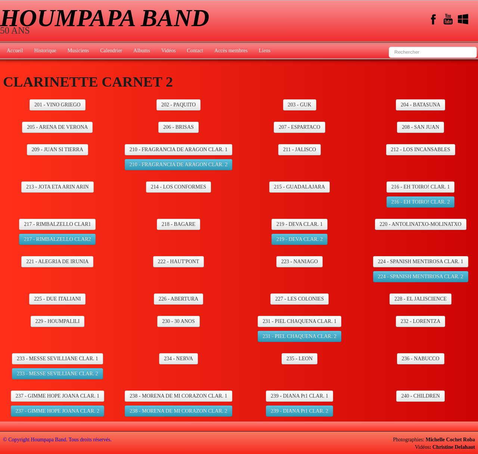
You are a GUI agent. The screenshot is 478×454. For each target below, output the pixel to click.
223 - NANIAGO (299, 261)
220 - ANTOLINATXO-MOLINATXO (421, 224)
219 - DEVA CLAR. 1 (299, 224)
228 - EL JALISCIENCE (420, 299)
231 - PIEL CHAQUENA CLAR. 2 (299, 336)
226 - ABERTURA (179, 299)
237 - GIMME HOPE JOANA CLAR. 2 (57, 411)
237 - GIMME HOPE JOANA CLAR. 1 (57, 396)
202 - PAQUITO (178, 105)
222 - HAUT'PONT (178, 261)
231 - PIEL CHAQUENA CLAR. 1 (299, 321)
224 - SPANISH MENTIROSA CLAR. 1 (420, 261)
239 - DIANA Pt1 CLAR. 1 (299, 396)
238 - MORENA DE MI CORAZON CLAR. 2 (178, 411)
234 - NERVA (178, 358)
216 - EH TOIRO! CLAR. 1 (420, 187)
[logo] (107, 22)
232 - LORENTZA (421, 321)
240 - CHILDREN (420, 396)
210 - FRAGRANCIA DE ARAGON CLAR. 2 (179, 164)
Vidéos (168, 50)
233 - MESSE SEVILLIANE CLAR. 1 (57, 358)
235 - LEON (299, 358)
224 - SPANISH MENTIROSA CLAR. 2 (420, 276)
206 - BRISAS (178, 127)
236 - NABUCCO (421, 358)
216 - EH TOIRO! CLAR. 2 (420, 202)
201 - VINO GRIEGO (57, 105)
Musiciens (78, 50)
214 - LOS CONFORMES (178, 187)
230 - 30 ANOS (178, 321)
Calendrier (111, 50)
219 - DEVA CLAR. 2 (299, 239)
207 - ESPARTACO (299, 127)
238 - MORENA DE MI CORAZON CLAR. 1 (178, 396)
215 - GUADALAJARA (299, 187)
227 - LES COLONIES (299, 299)
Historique (45, 50)
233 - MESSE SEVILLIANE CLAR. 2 (57, 373)
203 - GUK (299, 105)
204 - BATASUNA (420, 105)
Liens (264, 50)
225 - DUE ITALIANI (57, 299)
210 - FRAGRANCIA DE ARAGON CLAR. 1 (179, 149)
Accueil (15, 50)
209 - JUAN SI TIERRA (57, 149)
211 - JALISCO (299, 149)
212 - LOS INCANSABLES (420, 149)
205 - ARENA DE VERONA (57, 127)
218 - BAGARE (178, 224)
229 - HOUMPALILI (57, 321)
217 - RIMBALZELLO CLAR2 (57, 239)
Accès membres (231, 50)
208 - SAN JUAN (420, 127)
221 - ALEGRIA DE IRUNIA (57, 261)
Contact (195, 50)
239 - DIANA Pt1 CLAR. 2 (299, 411)
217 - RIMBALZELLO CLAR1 (57, 224)
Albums (141, 50)
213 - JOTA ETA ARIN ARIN (57, 187)
